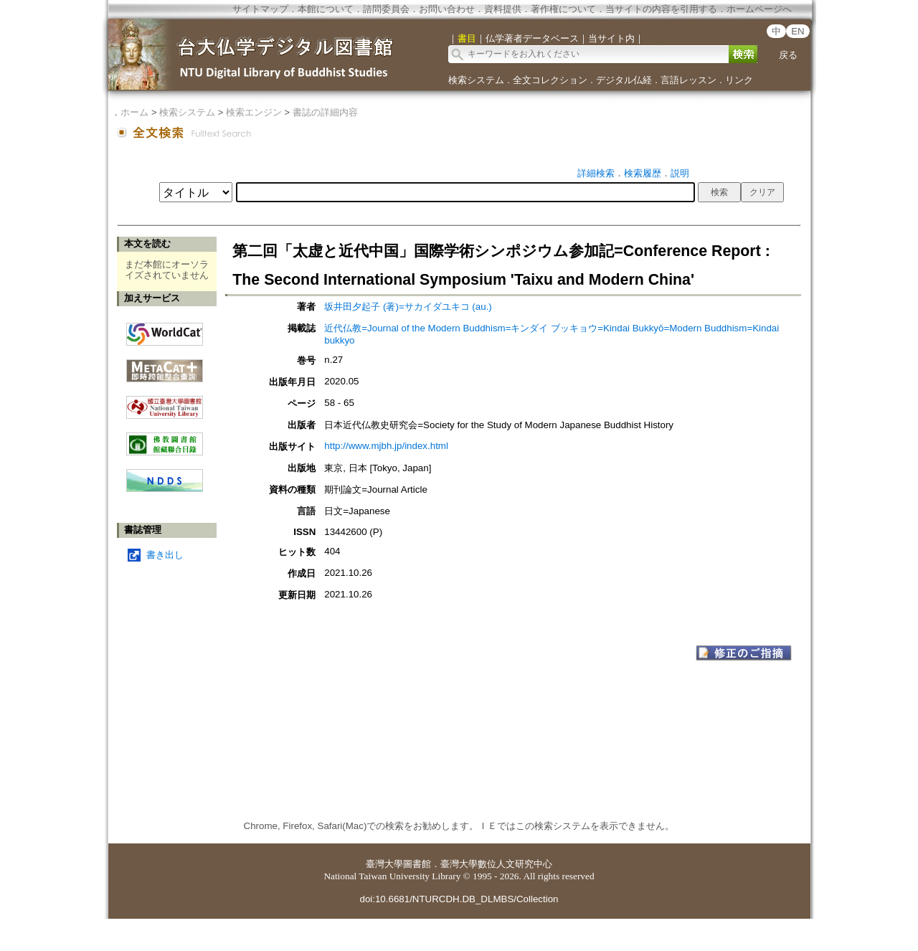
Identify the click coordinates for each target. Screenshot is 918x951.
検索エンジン (254, 112)
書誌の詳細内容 (325, 112)
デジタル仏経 (624, 80)
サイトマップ (260, 9)
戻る (788, 54)
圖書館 (417, 863)
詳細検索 (596, 173)
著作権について (563, 9)
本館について (326, 9)
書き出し (165, 554)
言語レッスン (688, 80)
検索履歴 (642, 173)
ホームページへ (759, 9)
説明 (680, 173)
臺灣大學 (384, 863)
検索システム (476, 80)
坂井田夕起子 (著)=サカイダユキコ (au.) (407, 306)
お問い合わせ (447, 9)
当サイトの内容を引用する (661, 9)
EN (798, 31)
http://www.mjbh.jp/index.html (386, 445)
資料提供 (502, 9)
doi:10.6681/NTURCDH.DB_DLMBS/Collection (458, 899)
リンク (739, 80)
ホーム (134, 112)
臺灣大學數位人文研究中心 (496, 863)
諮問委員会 (386, 9)
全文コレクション (550, 80)
